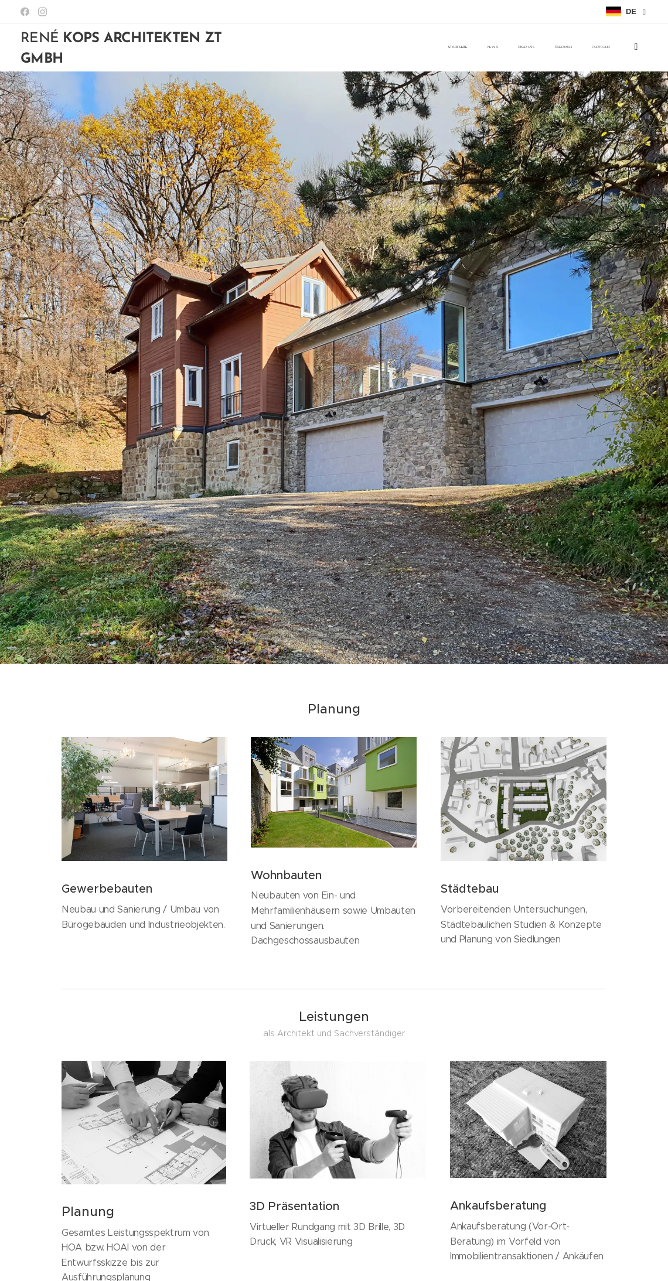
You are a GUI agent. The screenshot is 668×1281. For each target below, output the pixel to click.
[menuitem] (538, 47)
